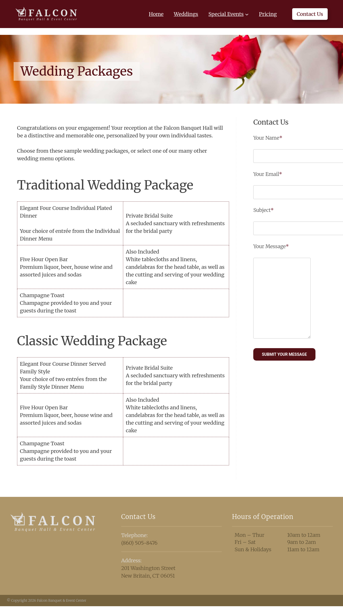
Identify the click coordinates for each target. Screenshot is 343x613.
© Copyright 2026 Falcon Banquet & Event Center (46, 600)
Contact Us (310, 14)
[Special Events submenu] (247, 14)
